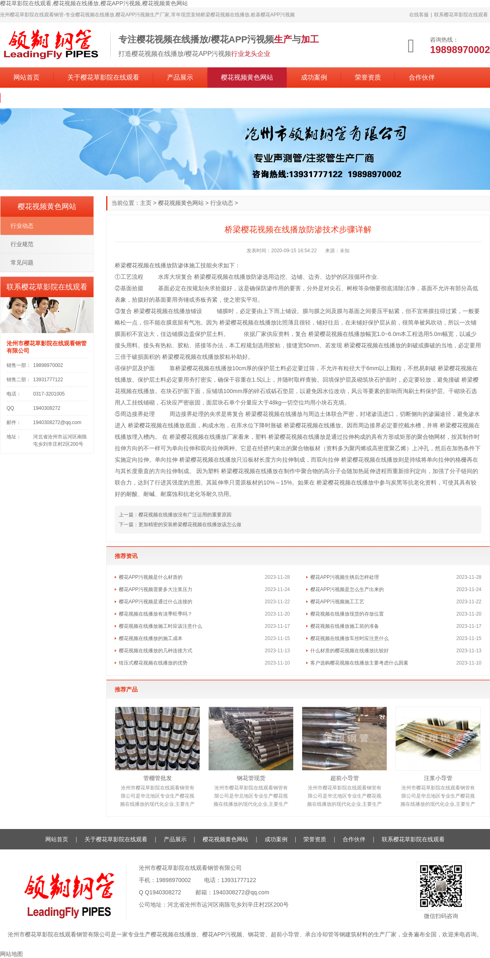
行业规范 (22, 244)
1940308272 (165, 892)
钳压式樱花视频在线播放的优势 (153, 663)
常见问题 (22, 262)
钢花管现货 (251, 778)
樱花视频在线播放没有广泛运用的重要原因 (185, 515)
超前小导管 (344, 778)
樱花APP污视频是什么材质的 (151, 577)
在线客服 (419, 15)
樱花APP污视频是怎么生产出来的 (347, 589)
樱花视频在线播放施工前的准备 (344, 626)
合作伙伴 (422, 77)
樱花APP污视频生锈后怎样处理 (344, 577)
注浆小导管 (438, 778)
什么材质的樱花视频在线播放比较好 (349, 650)
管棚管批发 (157, 778)
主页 (145, 203)
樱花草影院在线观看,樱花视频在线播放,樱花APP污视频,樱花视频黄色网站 (94, 3)
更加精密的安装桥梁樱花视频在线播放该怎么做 (189, 524)
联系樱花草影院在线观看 (461, 15)
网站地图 (11, 954)
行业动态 (221, 203)
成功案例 (314, 77)
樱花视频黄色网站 (247, 77)
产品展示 (180, 77)
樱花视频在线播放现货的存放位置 (347, 614)
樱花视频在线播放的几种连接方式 (155, 650)
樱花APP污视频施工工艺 (337, 602)
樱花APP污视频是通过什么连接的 (155, 602)
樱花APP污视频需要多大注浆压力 (155, 589)
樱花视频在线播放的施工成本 (151, 638)
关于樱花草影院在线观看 (103, 77)
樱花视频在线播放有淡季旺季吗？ (155, 614)
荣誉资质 (368, 77)
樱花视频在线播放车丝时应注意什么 (349, 638)
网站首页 (26, 77)
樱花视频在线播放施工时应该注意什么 (160, 626)
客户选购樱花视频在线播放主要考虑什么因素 (359, 663)
